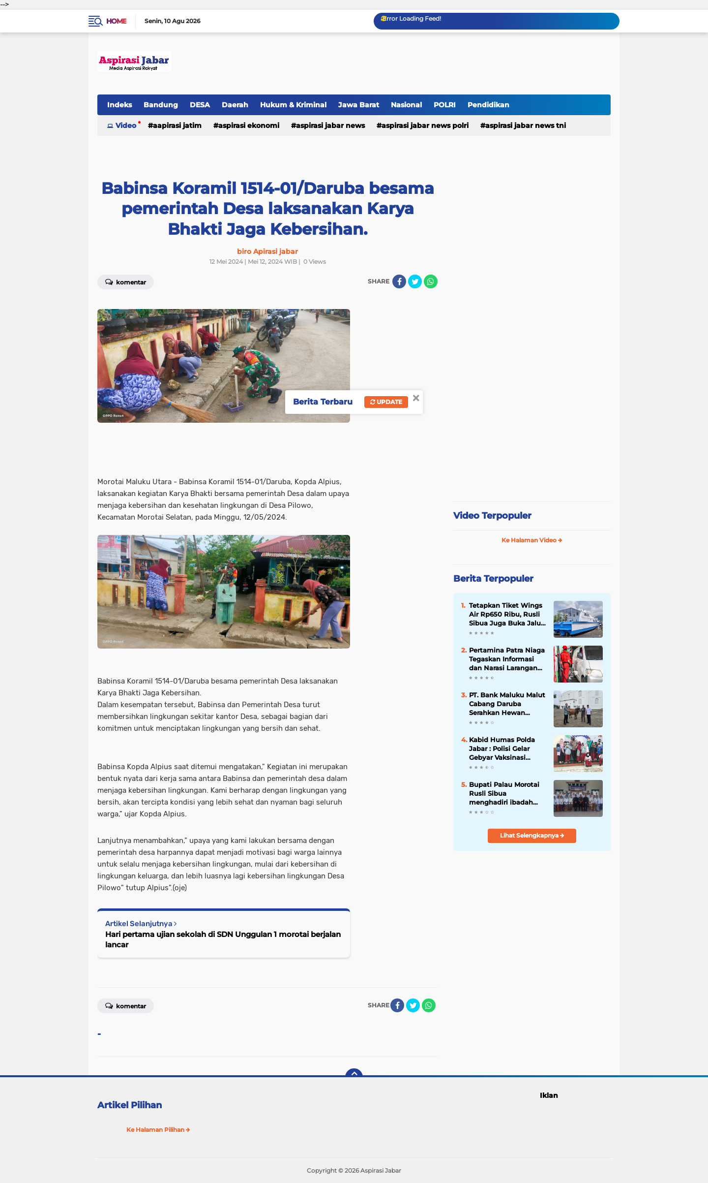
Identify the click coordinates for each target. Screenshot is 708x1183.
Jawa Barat (358, 104)
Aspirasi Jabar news (330, 125)
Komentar (125, 281)
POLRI (445, 104)
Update (386, 401)
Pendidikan (488, 104)
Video (126, 125)
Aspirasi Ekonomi (248, 125)
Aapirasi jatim (177, 125)
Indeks (119, 104)
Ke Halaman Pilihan (158, 1129)
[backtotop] (354, 1077)
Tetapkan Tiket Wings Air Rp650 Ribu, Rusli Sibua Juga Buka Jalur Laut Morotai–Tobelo (506, 614)
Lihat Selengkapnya (532, 835)
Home (116, 21)
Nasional (406, 104)
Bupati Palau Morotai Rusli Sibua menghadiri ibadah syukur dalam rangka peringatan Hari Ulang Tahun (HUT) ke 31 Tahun (506, 793)
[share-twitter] (415, 281)
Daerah (235, 104)
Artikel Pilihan (129, 1105)
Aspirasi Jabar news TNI (525, 125)
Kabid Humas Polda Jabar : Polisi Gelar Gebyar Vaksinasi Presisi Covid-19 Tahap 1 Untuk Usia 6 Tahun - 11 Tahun (506, 749)
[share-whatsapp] (431, 281)
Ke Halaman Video (532, 540)
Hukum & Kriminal (293, 104)
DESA (200, 104)
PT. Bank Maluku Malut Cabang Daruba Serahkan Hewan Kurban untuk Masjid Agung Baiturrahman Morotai (507, 704)
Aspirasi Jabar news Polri (425, 125)
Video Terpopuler (492, 515)
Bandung (161, 104)
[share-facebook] (399, 281)
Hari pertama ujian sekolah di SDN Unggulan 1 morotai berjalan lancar (223, 939)
